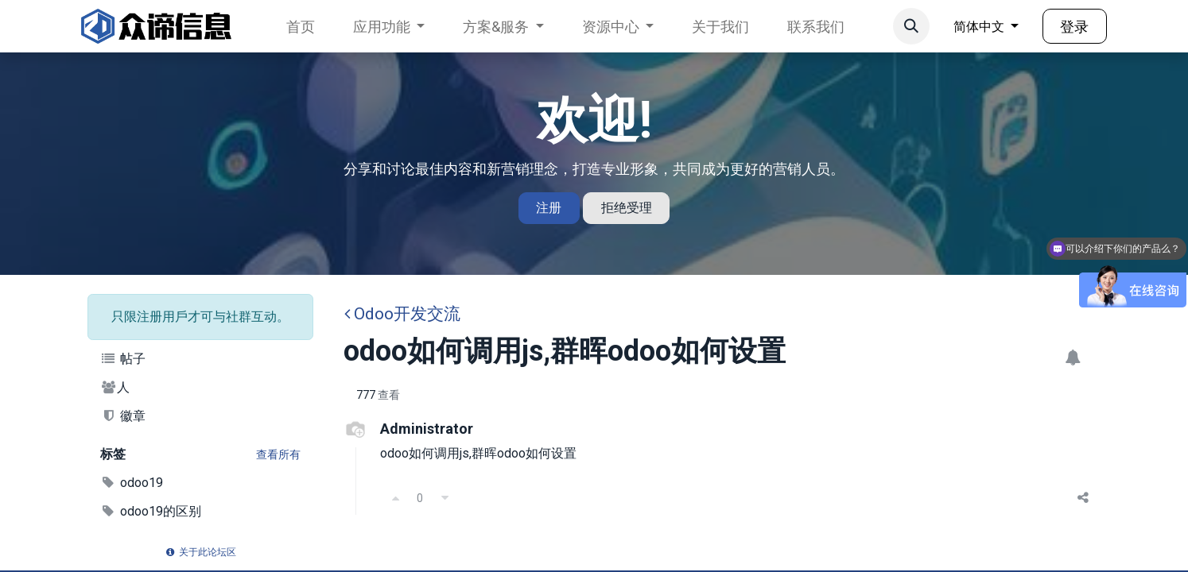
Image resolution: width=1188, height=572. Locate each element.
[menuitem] (300, 27)
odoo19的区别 (150, 511)
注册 (548, 207)
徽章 (123, 415)
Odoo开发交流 (402, 313)
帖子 (123, 358)
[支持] (395, 498)
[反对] (444, 498)
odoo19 (131, 482)
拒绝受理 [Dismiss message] (626, 207)
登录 (1074, 26)
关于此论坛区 (200, 552)
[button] (911, 26)
